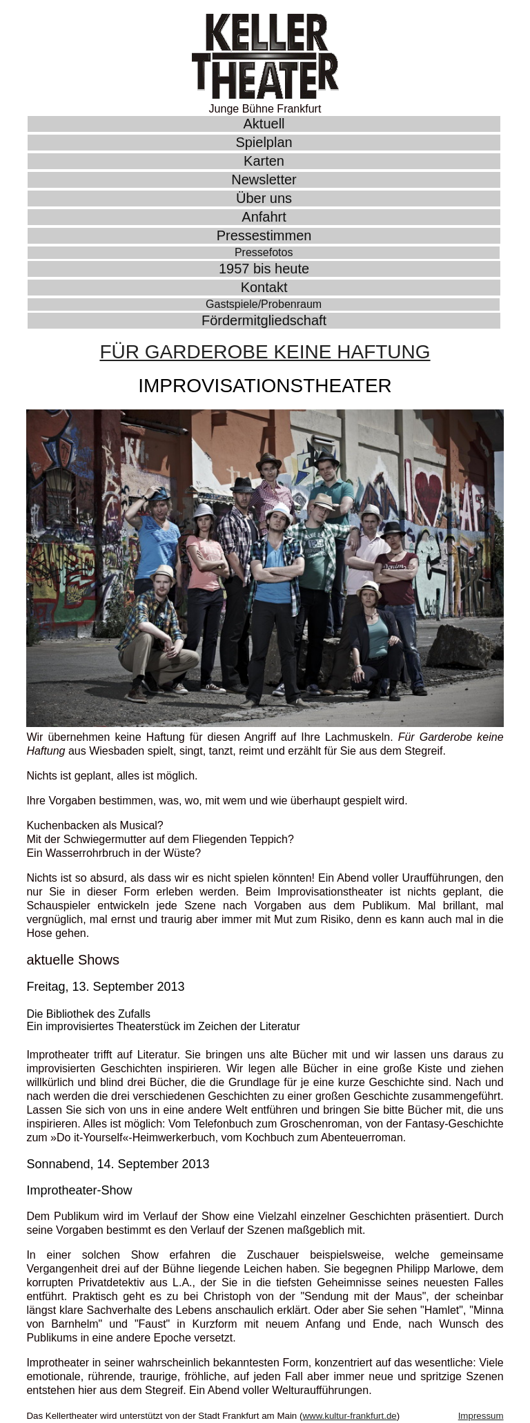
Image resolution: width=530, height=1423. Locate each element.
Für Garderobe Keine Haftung (264, 351)
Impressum (481, 1416)
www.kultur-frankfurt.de (349, 1416)
